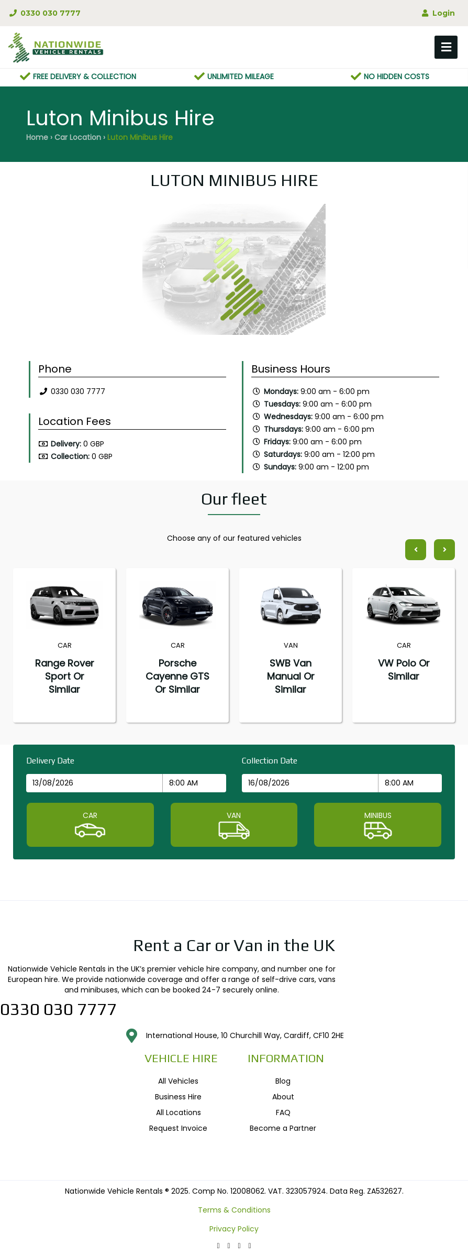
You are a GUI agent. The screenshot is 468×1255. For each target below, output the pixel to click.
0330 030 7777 (44, 13)
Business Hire (178, 1097)
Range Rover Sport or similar (64, 676)
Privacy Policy (234, 1229)
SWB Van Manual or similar (291, 676)
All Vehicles (178, 1081)
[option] (234, 272)
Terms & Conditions (234, 1210)
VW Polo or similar (404, 670)
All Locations (178, 1112)
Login (437, 13)
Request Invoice (178, 1128)
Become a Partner (283, 1128)
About (283, 1097)
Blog (283, 1081)
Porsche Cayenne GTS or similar (177, 676)
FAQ (283, 1112)
